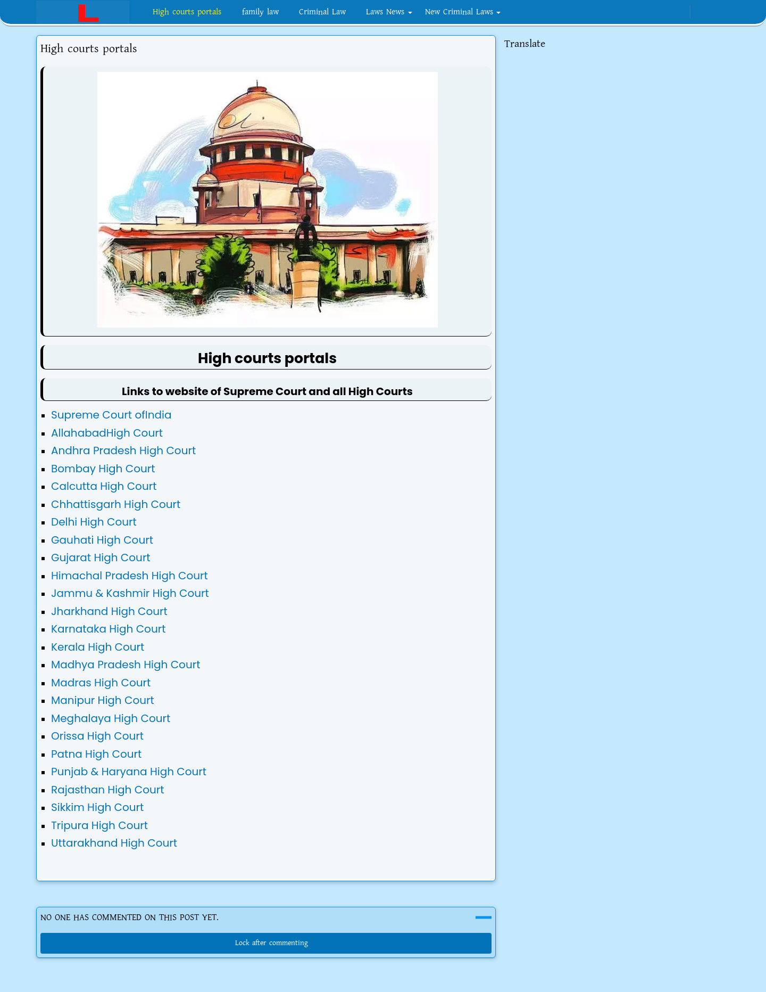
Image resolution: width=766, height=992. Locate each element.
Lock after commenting (266, 943)
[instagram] (644, 12)
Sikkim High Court (97, 807)
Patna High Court (96, 754)
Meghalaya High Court (110, 718)
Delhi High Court (94, 521)
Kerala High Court (97, 647)
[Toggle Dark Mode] (702, 12)
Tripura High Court (99, 825)
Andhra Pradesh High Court (123, 450)
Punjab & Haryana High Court (128, 771)
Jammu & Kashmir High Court (130, 593)
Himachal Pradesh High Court (129, 575)
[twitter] (679, 12)
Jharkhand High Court (109, 611)
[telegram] (661, 12)
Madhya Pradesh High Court (125, 664)
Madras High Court (101, 682)
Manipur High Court (102, 700)
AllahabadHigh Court (107, 432)
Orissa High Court (97, 735)
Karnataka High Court (108, 628)
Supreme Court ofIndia (111, 414)
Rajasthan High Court (107, 789)
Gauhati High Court (102, 539)
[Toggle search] (720, 12)
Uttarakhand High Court (114, 842)
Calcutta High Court (103, 486)
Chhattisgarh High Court (115, 504)
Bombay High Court (103, 468)
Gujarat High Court (101, 557)
